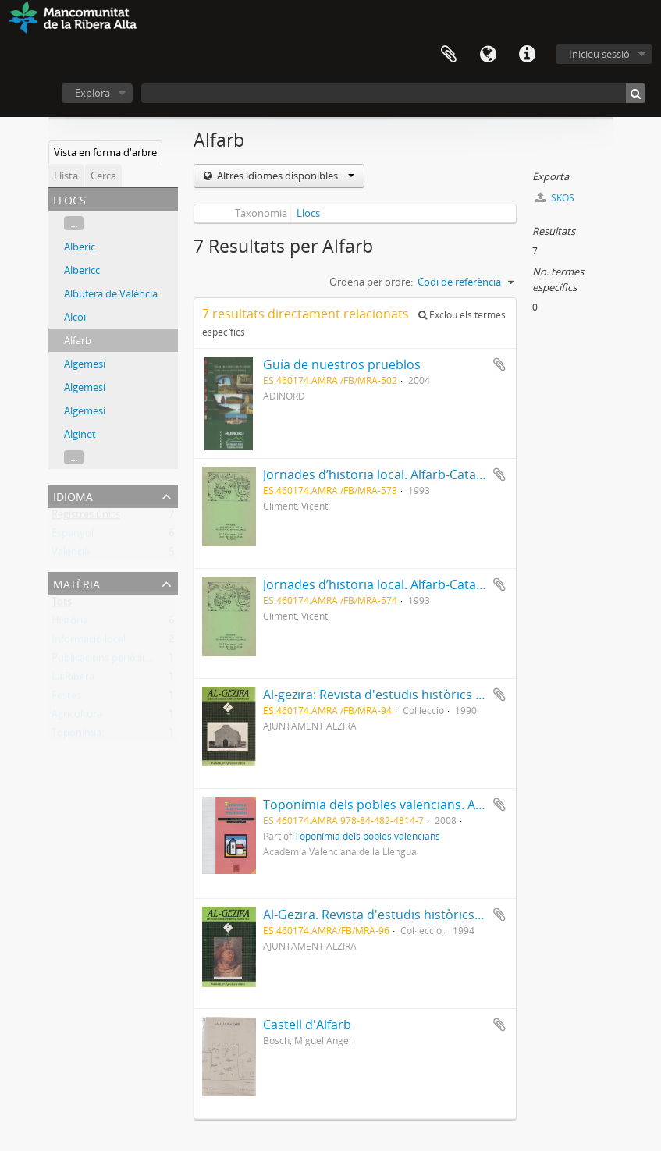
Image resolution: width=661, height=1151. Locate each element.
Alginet (80, 434)
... (73, 223)
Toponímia (76, 736)
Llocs (308, 213)
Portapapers (448, 54)
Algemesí (84, 364)
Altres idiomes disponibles (284, 176)
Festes (66, 698)
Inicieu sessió (599, 54)
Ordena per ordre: (371, 282)
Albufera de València (111, 293)
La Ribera (73, 680)
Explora (92, 93)
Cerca (103, 176)
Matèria (76, 582)
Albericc (82, 270)
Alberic (79, 247)
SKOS (554, 197)
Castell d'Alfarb (307, 1024)
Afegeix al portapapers (499, 364)
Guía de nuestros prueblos (342, 364)
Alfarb (77, 340)
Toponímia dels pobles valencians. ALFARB (387, 804)
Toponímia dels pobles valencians (367, 836)
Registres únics (86, 517)
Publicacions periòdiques (109, 661)
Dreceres (526, 54)
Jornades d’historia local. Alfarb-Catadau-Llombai (406, 474)
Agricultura (77, 717)
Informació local (89, 642)
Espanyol (73, 536)
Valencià (71, 555)
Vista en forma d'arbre (105, 152)
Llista (66, 176)
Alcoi (75, 317)
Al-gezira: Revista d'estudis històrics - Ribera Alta (404, 694)
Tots (62, 605)
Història (70, 623)
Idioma (487, 54)
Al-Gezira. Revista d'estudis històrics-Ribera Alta (402, 914)
